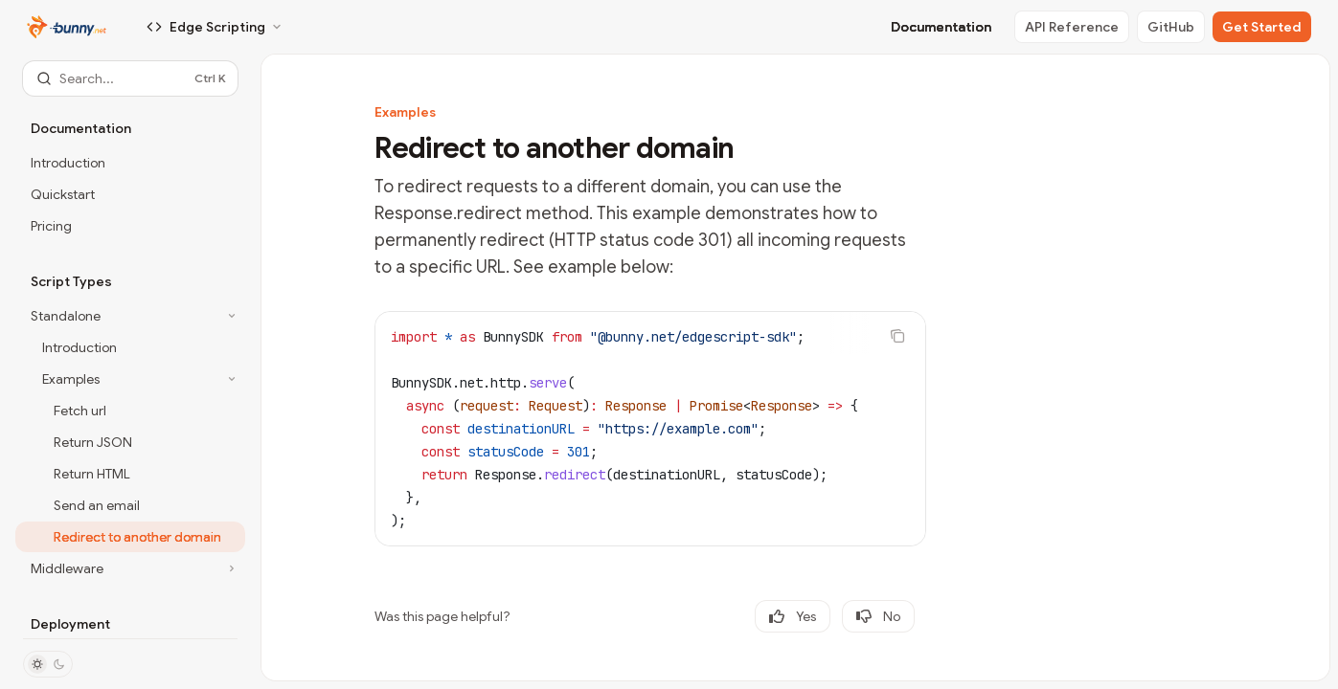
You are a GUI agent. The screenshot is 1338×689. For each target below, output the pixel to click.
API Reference (1072, 26)
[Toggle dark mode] (48, 664)
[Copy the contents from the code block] (897, 335)
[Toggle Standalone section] (130, 315)
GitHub (1170, 26)
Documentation (941, 26)
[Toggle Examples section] (130, 379)
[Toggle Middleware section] (130, 568)
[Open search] (130, 78)
